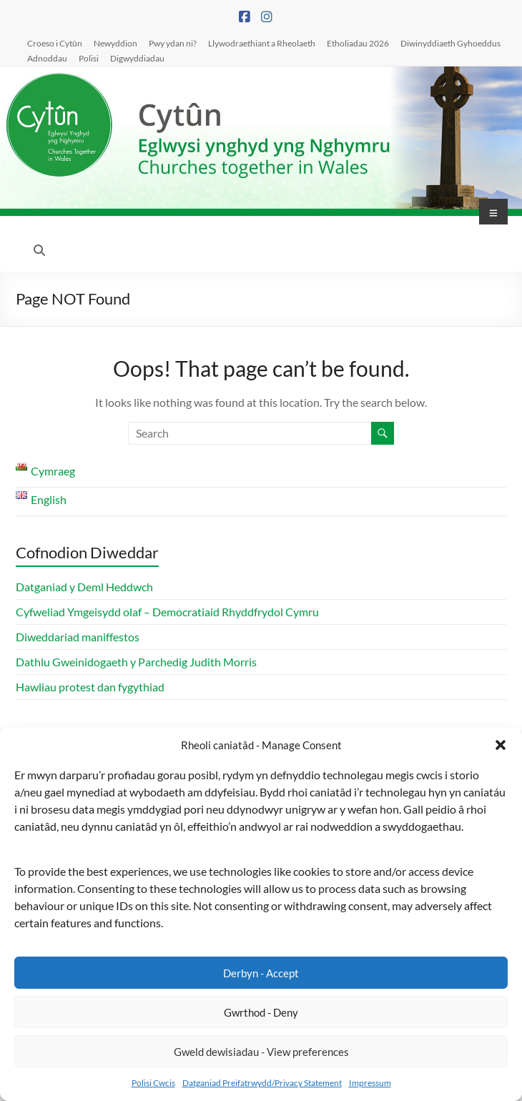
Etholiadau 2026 (358, 43)
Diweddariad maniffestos (77, 636)
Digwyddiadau (137, 58)
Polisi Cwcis (153, 1082)
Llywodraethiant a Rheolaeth (261, 43)
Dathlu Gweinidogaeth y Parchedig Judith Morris (136, 661)
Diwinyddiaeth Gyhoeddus (450, 43)
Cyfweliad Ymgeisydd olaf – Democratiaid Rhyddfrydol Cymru (167, 611)
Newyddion (115, 43)
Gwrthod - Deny (261, 1012)
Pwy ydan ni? (173, 43)
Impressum (370, 1082)
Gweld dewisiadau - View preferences (261, 1051)
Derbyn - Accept (261, 973)
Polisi (89, 58)
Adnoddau (47, 58)
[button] (500, 745)
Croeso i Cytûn (54, 43)
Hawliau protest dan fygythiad (90, 686)
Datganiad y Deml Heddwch (84, 586)
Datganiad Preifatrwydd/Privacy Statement (262, 1082)
